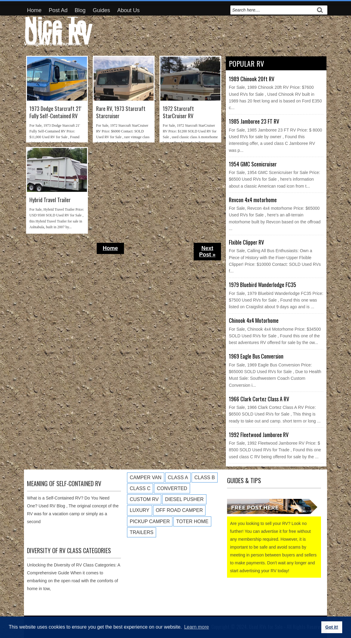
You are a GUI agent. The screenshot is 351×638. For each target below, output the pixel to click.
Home (34, 10)
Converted (172, 488)
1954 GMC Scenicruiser (253, 164)
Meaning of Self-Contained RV (64, 483)
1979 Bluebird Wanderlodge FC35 (262, 285)
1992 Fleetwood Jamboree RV (259, 435)
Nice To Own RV (58, 29)
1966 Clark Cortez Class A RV (259, 399)
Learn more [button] (196, 627)
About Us (128, 10)
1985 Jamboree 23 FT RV (254, 121)
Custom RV (144, 499)
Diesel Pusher (184, 499)
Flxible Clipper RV (246, 242)
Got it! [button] (331, 627)
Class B (204, 477)
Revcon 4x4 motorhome (253, 200)
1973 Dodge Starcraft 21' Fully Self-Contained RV (55, 112)
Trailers (141, 532)
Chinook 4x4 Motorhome (254, 320)
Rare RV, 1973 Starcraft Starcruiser (120, 112)
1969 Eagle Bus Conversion (256, 356)
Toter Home (192, 521)
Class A (178, 477)
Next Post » (207, 251)
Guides (101, 10)
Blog (80, 10)
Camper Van (146, 477)
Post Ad (58, 10)
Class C (140, 488)
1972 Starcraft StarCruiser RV (178, 112)
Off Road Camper (179, 510)
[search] (272, 10)
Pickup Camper (150, 521)
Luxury (139, 510)
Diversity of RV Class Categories (69, 550)
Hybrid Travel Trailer (50, 199)
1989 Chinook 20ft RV (251, 79)
